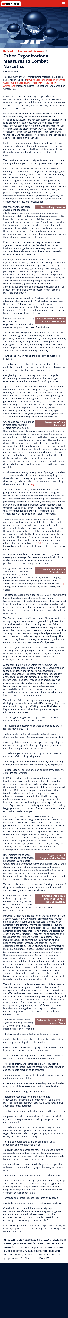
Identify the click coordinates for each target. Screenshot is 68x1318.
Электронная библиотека (31, 51)
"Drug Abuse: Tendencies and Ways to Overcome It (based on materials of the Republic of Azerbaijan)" (34, 82)
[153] (31, 484)
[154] (38, 543)
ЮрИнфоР (8, 51)
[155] (61, 583)
